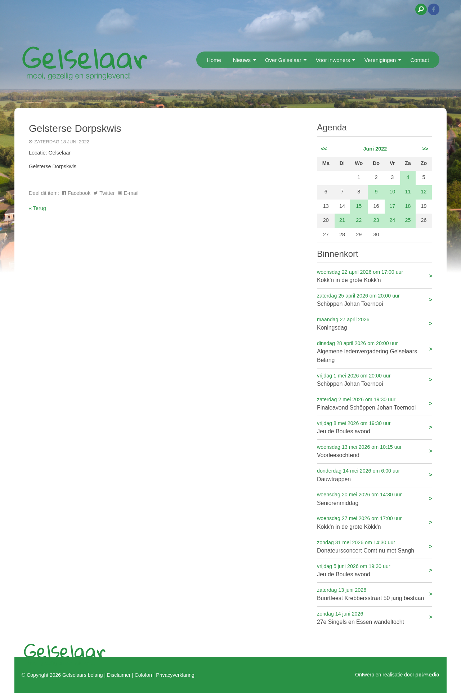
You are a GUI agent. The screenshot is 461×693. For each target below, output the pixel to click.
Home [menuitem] (214, 60)
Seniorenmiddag (374, 498)
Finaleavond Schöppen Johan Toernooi (374, 403)
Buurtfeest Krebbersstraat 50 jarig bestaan (374, 593)
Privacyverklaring (175, 675)
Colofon (143, 675)
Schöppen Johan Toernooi (374, 299)
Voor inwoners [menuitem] (333, 60)
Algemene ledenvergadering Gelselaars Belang (374, 351)
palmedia (427, 675)
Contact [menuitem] (419, 60)
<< (324, 149)
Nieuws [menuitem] (242, 60)
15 (359, 206)
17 (392, 206)
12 (424, 192)
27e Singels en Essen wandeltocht (374, 617)
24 (392, 220)
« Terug (37, 208)
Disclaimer (118, 675)
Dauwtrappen (374, 474)
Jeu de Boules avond (374, 427)
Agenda (332, 127)
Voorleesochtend (374, 450)
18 (408, 206)
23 (376, 220)
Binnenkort (337, 254)
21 (342, 220)
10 (392, 192)
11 (408, 192)
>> (425, 149)
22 (359, 220)
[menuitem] (198, 60)
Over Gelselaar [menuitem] (283, 60)
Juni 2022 (375, 149)
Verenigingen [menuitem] (380, 60)
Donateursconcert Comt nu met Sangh (374, 546)
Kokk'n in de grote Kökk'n (374, 275)
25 (408, 220)
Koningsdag (374, 323)
